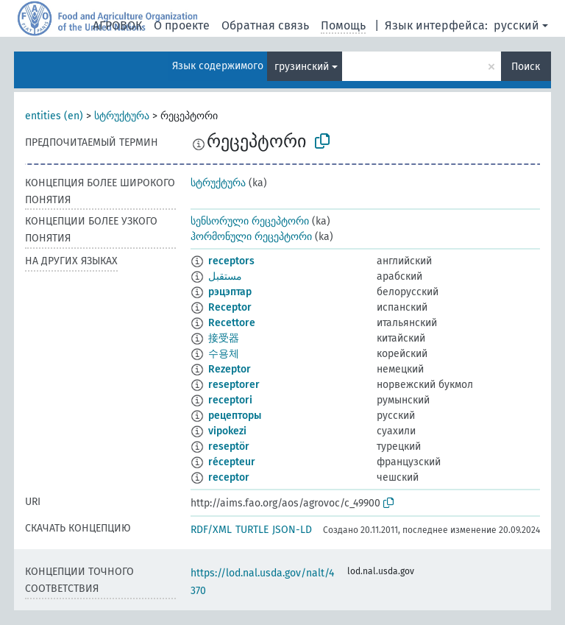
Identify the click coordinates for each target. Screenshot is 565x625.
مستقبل (225, 276)
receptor (228, 477)
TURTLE (252, 529)
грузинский (301, 66)
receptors (231, 261)
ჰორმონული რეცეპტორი (251, 236)
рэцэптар (230, 292)
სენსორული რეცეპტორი (250, 221)
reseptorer (234, 384)
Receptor (230, 307)
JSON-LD (292, 529)
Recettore (231, 323)
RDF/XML (211, 529)
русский (516, 25)
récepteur (231, 462)
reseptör (228, 446)
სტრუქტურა (121, 116)
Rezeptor (229, 369)
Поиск (525, 66)
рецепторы (234, 415)
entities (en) (54, 116)
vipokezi (227, 431)
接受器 (223, 338)
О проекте (182, 25)
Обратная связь (265, 25)
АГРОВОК (117, 25)
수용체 (223, 353)
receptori (230, 400)
